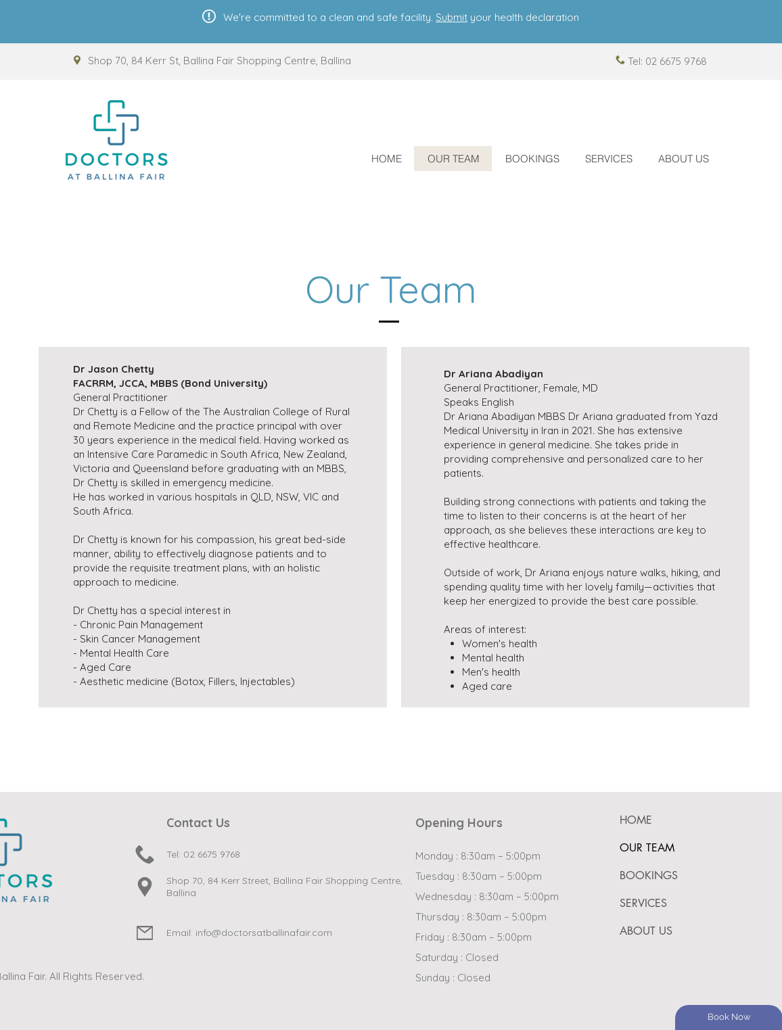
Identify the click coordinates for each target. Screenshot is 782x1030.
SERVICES (643, 903)
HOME (636, 820)
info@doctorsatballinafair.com (264, 933)
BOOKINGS (649, 875)
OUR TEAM (647, 848)
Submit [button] (451, 17)
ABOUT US (646, 931)
